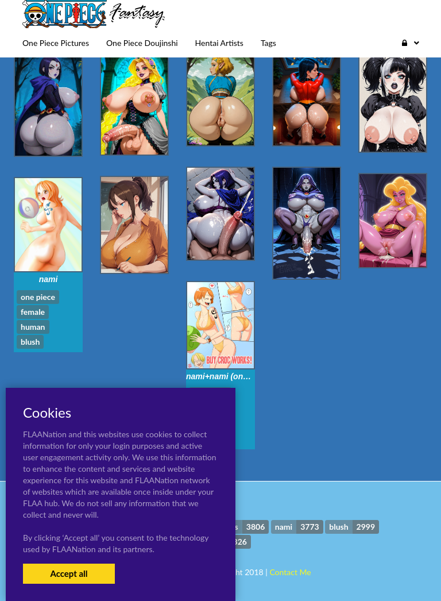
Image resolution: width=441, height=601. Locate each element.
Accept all (68, 573)
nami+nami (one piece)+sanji (241, 376)
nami (48, 279)
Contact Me (290, 572)
